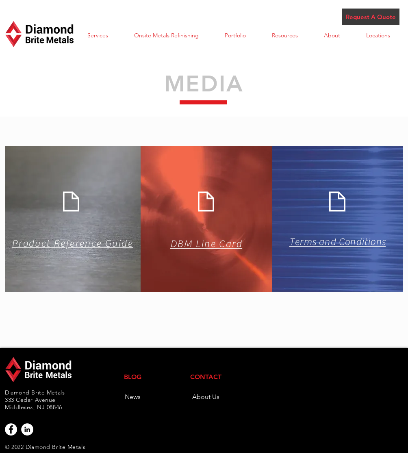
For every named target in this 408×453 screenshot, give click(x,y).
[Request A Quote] (370, 17)
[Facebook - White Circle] (11, 429)
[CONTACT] (205, 377)
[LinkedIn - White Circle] (27, 429)
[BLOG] (132, 377)
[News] (132, 397)
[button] (97, 35)
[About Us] (205, 397)
